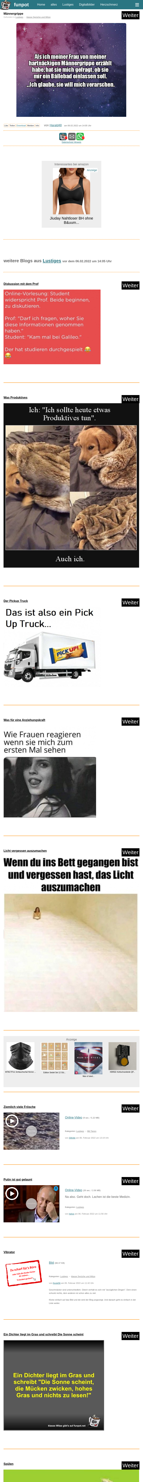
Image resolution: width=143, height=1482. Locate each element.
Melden (30, 125)
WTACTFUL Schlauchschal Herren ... (20, 1072)
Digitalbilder (87, 4)
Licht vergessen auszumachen (25, 850)
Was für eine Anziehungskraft (24, 720)
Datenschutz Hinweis (71, 142)
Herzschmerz (109, 4)
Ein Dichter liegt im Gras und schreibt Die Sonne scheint (43, 1334)
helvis (71, 1214)
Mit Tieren (91, 1131)
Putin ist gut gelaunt (18, 1179)
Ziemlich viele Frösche (20, 1106)
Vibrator (9, 1252)
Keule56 (57, 1283)
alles (54, 4)
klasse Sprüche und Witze (38, 17)
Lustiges (68, 4)
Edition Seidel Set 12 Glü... (54, 1073)
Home (41, 4)
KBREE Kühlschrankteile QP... (122, 1072)
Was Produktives (15, 397)
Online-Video (73, 1117)
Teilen (12, 125)
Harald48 (56, 125)
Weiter (131, 15)
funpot (21, 4)
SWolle (72, 1138)
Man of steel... (88, 1076)
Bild (51, 1262)
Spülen (8, 1463)
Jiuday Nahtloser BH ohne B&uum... (71, 220)
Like (6, 125)
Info (37, 125)
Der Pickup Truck (16, 601)
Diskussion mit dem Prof (21, 283)
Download (21, 125)
